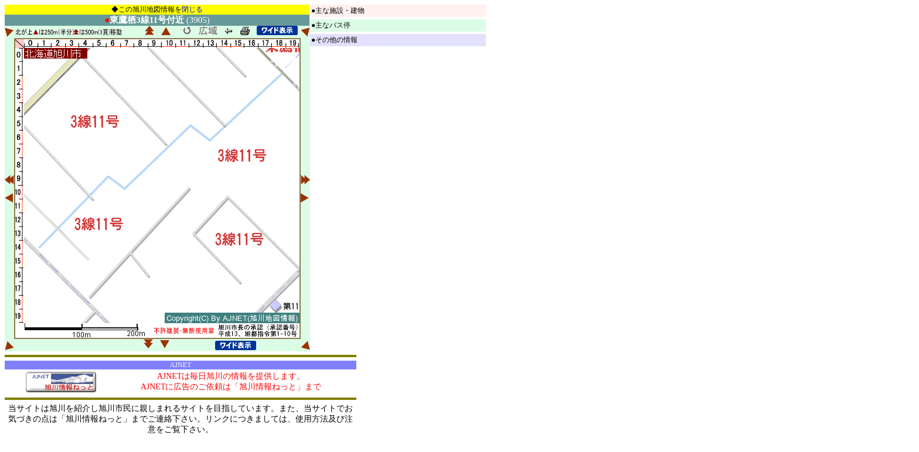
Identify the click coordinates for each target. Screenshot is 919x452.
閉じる (192, 9)
